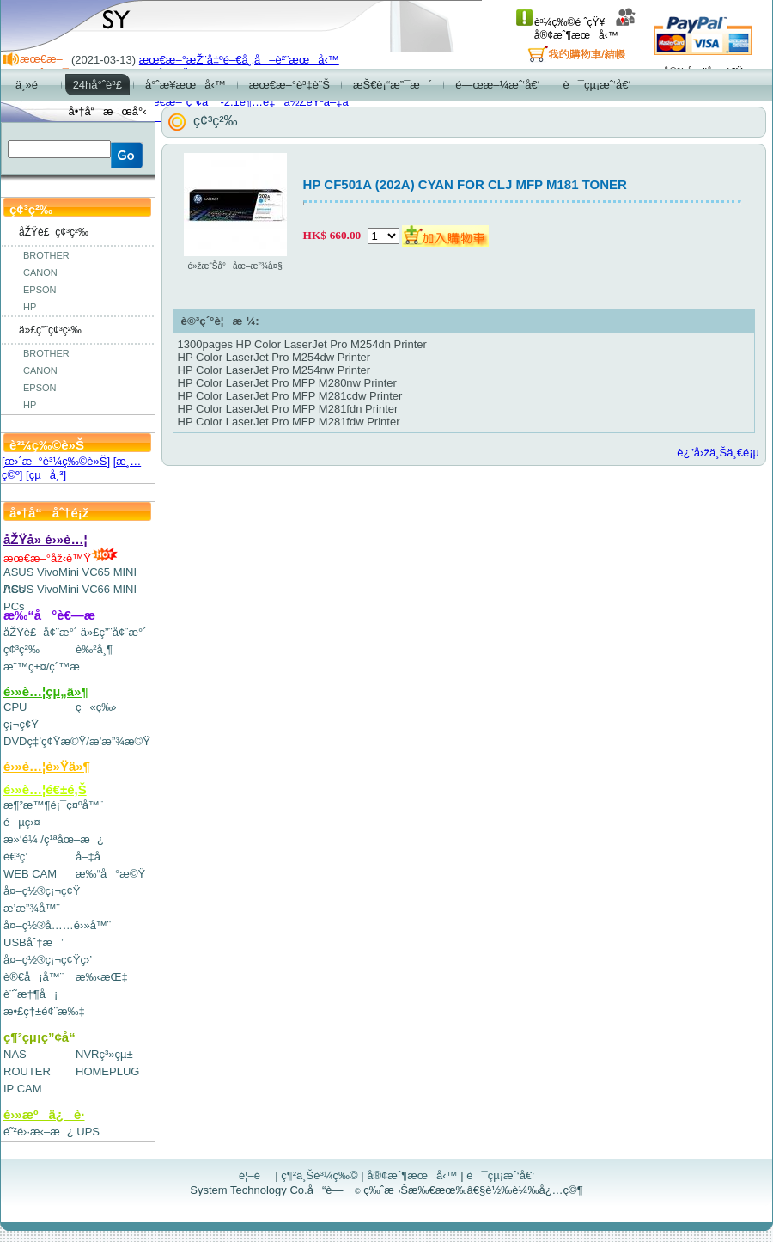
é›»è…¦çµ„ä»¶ (45, 691)
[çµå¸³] (46, 474)
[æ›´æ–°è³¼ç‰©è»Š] (56, 461)
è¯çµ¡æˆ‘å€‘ (500, 1175)
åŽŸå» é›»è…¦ (45, 539)
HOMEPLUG (107, 1071)
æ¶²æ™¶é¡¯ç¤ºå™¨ (53, 804)
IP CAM (22, 1088)
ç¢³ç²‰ (21, 649)
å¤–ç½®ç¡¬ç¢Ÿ (41, 890)
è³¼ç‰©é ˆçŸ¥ (560, 22)
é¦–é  (255, 1175)
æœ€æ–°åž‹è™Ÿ (60, 558)
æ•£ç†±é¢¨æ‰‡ (44, 1011)
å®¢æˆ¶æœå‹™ (585, 28)
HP (29, 307)
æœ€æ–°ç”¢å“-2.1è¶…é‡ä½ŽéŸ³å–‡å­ (248, 101)
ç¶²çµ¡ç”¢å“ (44, 1037)
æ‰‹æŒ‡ (102, 976)
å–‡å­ (92, 856)
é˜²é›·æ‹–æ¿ (38, 1131)
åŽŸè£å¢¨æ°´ (40, 632)
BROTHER (46, 255)
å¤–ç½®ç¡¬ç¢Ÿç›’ (47, 959)
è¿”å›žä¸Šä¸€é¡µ (718, 452)
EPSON (40, 289)
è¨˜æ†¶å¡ (30, 994)
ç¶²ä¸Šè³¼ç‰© (319, 1175)
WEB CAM (30, 873)
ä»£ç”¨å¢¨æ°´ (114, 632)
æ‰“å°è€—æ (59, 615)
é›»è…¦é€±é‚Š (45, 789)
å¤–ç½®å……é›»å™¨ (57, 925)
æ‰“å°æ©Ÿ (110, 873)
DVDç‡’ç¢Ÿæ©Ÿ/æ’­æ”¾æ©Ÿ (76, 741)
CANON (40, 272)
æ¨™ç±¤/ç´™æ (49, 666)
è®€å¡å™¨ (33, 976)
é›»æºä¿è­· (44, 1114)
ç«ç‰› (96, 707)
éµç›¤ (21, 822)
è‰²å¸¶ (94, 649)
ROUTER (27, 1071)
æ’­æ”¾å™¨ (31, 908)
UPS (88, 1131)
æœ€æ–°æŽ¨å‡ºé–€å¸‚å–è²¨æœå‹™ (239, 59)
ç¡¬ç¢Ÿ (21, 724)
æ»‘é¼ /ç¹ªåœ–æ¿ (53, 839)
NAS (15, 1054)
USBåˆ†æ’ (33, 942)
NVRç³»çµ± (104, 1054)
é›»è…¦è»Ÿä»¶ (46, 766)
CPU (15, 707)
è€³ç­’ (15, 856)
